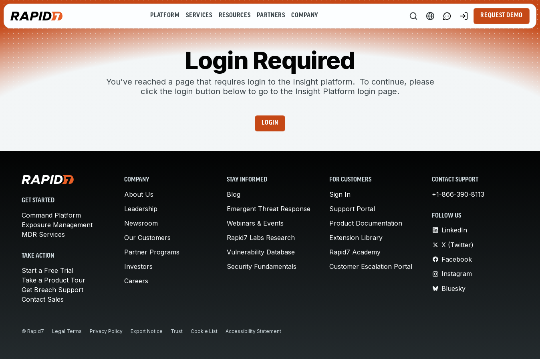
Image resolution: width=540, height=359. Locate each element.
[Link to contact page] (447, 16)
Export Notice (147, 331)
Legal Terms (67, 331)
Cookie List (204, 331)
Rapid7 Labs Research (261, 238)
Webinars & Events (255, 223)
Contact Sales (43, 299)
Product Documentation (365, 223)
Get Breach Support (52, 290)
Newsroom (141, 223)
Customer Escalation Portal (370, 266)
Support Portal (352, 209)
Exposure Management (57, 225)
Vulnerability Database (261, 252)
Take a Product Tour (53, 280)
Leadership (140, 209)
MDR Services (43, 234)
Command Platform (51, 215)
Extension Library (356, 238)
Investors (138, 266)
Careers (136, 281)
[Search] (413, 16)
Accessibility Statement (253, 331)
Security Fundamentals (261, 266)
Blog (233, 194)
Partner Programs (151, 252)
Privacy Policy (106, 331)
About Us (138, 194)
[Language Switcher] (430, 16)
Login (270, 123)
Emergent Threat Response (268, 209)
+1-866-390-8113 (458, 194)
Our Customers (147, 238)
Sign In (340, 194)
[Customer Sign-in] (464, 16)
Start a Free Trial (47, 270)
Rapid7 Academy (355, 252)
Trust (177, 331)
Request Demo (501, 15)
